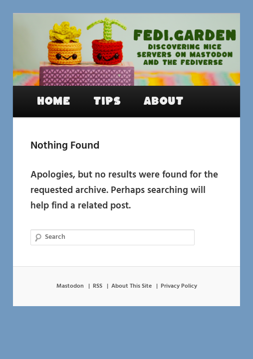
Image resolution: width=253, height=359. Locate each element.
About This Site (131, 286)
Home (53, 101)
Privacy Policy (179, 286)
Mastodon (70, 286)
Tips (107, 101)
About (164, 101)
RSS (97, 286)
